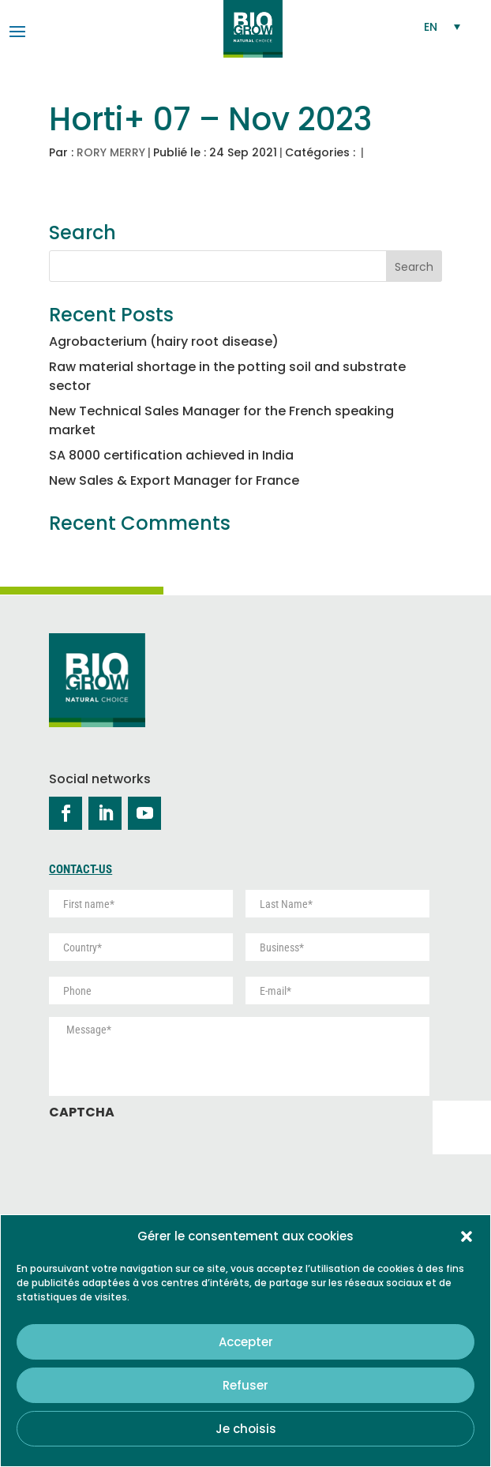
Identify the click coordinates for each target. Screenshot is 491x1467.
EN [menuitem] (430, 27)
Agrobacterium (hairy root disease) (164, 341)
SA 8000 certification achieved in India (171, 455)
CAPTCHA (81, 1113)
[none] (443, 26)
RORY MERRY (111, 152)
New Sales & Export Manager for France (174, 480)
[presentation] (169, 1160)
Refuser (245, 1385)
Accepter (246, 1342)
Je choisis (246, 1428)
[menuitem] (443, 26)
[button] (466, 1236)
